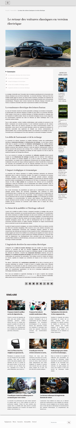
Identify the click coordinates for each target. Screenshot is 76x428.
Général (34, 422)
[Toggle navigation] (7, 2)
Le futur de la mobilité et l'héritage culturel (18, 84)
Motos (14, 422)
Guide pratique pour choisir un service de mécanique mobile (59, 353)
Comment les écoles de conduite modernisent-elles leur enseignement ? (37, 314)
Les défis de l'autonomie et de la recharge (18, 78)
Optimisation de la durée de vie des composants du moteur (59, 314)
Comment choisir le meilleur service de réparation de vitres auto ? (16, 314)
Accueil (7, 10)
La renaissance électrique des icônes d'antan (19, 75)
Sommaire (11, 72)
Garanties (20, 422)
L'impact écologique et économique (16, 81)
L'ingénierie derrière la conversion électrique (19, 87)
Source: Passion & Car (30, 275)
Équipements (8, 422)
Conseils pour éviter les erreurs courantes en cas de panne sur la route (37, 353)
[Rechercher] (58, 422)
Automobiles (13, 10)
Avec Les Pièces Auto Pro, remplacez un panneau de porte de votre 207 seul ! (15, 353)
